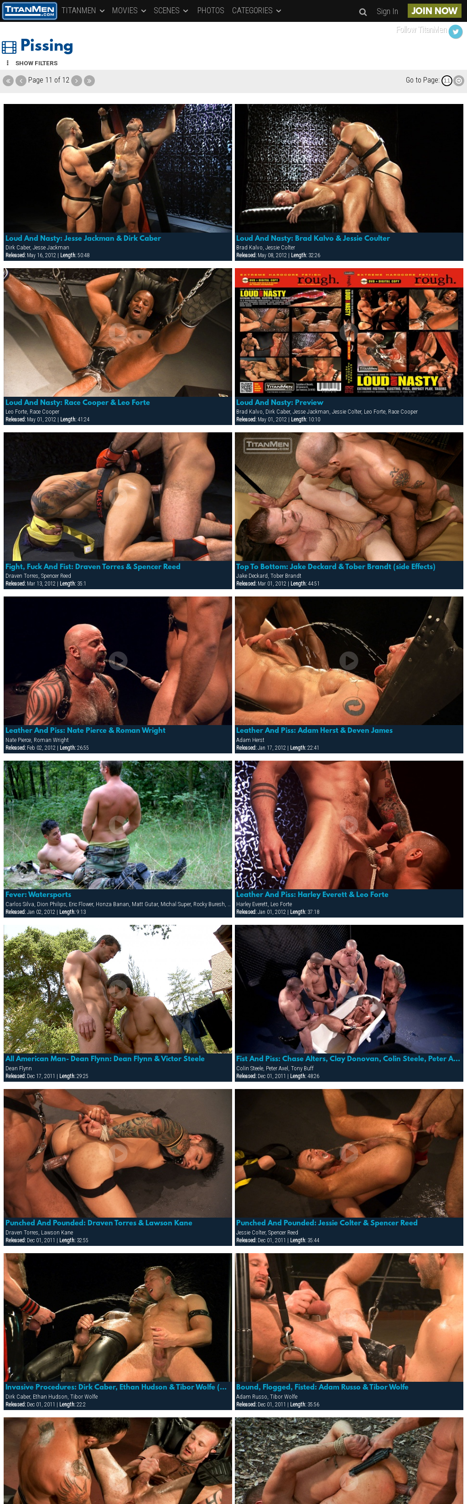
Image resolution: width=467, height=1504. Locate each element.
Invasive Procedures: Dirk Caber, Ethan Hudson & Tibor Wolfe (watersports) (118, 1388)
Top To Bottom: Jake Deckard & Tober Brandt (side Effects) (336, 567)
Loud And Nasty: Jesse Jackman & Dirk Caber (83, 239)
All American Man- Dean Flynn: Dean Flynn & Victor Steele (105, 1059)
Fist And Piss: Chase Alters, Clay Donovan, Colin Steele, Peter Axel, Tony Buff (349, 1059)
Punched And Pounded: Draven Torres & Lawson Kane (98, 1223)
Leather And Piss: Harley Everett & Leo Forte (312, 895)
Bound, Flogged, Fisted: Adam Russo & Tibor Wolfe (322, 1388)
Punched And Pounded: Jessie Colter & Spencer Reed (327, 1223)
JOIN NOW (434, 12)
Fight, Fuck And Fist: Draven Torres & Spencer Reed (93, 567)
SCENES (172, 10)
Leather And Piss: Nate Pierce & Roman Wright (85, 731)
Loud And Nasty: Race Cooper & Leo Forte (77, 403)
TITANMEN (84, 10)
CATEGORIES (257, 10)
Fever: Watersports (38, 895)
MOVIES (130, 10)
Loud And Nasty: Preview (279, 403)
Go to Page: (423, 80)
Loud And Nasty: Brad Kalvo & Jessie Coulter (313, 239)
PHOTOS (210, 10)
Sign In (387, 11)
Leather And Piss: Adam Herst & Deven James (314, 731)
